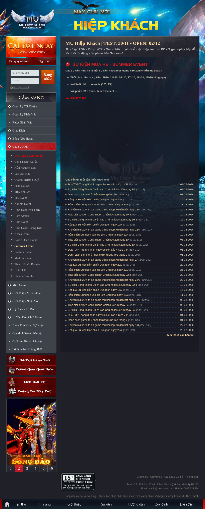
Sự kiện (106, 504)
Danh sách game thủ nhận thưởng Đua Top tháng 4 (98, 194)
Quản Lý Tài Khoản (24, 106)
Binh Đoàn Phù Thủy (27, 209)
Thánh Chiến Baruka (27, 264)
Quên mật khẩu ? (19, 87)
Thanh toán (192, 476)
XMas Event (21, 234)
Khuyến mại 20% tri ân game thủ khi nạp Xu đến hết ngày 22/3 (104, 279)
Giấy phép (156, 476)
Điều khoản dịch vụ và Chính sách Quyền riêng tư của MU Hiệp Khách (161, 496)
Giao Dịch (18, 130)
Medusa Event (23, 258)
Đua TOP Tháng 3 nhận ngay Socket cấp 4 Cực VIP (98, 314)
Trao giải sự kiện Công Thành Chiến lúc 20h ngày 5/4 (99, 239)
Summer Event (24, 246)
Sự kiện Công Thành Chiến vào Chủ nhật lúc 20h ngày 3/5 (102, 189)
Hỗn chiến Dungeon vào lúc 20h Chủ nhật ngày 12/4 (98, 234)
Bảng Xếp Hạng (22, 138)
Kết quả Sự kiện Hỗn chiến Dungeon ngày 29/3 (95, 264)
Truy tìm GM (22, 191)
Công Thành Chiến (25, 161)
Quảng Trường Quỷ (26, 179)
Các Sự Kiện (20, 146)
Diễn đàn (188, 504)
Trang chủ (67, 49)
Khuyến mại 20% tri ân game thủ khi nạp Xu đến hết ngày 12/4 (104, 229)
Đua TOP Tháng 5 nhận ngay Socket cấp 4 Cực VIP (98, 184)
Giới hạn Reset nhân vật (27, 341)
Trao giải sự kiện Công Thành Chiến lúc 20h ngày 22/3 (99, 274)
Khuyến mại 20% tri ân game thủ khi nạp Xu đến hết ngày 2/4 (103, 259)
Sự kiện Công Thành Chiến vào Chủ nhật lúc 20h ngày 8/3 (102, 309)
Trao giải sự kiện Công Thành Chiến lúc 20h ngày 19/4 (99, 214)
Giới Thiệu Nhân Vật (25, 301)
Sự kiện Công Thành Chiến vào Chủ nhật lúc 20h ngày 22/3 (102, 284)
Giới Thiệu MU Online (26, 293)
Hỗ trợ (31, 360)
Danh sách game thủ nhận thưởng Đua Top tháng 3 (98, 254)
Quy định (162, 504)
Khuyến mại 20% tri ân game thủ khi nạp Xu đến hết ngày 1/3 (103, 324)
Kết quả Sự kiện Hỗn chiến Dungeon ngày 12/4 (95, 224)
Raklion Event (23, 252)
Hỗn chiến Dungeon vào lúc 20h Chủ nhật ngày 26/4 (98, 204)
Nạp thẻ (43, 61)
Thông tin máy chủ (31, 392)
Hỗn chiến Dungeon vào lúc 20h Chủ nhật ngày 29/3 (98, 269)
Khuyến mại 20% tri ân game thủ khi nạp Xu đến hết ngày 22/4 (104, 209)
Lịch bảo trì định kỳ (31, 382)
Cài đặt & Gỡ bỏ (173, 476)
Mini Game (19, 285)
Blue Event (21, 221)
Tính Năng (43, 504)
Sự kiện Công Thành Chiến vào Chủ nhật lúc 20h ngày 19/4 (102, 219)
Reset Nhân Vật (22, 122)
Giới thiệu (142, 476)
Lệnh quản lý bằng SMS (27, 349)
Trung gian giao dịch (31, 370)
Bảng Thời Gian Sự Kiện (28, 325)
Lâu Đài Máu (22, 173)
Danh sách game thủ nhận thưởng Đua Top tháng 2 (98, 319)
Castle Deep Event (25, 240)
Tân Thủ (20, 504)
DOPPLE (20, 270)
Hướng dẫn (137, 504)
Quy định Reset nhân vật (27, 333)
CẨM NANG (31, 95)
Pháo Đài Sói (22, 185)
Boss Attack (21, 215)
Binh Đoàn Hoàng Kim (28, 228)
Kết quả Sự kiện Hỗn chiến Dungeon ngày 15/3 (95, 289)
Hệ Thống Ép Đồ (23, 309)
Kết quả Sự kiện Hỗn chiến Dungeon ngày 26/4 (95, 199)
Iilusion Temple (23, 276)
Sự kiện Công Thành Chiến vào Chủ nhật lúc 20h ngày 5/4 (102, 244)
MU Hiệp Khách (31, 18)
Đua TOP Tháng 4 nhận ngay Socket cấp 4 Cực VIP (98, 249)
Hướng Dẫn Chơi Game (27, 317)
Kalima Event (22, 203)
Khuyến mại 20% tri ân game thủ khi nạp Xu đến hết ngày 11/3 (104, 299)
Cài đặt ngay (31, 46)
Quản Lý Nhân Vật (24, 114)
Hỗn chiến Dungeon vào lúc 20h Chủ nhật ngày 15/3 (98, 294)
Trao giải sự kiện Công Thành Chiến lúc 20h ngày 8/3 (99, 304)
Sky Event (20, 197)
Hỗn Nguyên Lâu (25, 167)
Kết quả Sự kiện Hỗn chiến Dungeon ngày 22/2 (95, 330)
